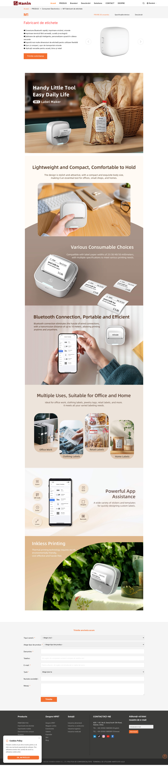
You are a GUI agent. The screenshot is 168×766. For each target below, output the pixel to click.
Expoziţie (49, 735)
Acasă (53, 3)
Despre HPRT (50, 724)
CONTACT (110, 3)
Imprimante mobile (24, 730)
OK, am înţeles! (23, 758)
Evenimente (50, 730)
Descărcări (86, 3)
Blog (47, 741)
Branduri (74, 3)
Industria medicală (74, 733)
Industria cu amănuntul (76, 727)
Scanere (21, 735)
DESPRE (121, 3)
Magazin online (51, 727)
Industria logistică (74, 730)
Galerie (48, 733)
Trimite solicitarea (36, 56)
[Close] (39, 738)
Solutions (98, 3)
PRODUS (63, 3)
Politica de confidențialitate (79, 763)
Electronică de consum (26, 733)
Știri (47, 738)
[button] (140, 41)
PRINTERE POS (23, 724)
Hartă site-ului (118, 763)
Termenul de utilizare (102, 763)
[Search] (143, 3)
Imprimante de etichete (26, 727)
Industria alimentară (75, 724)
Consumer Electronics (51, 9)
